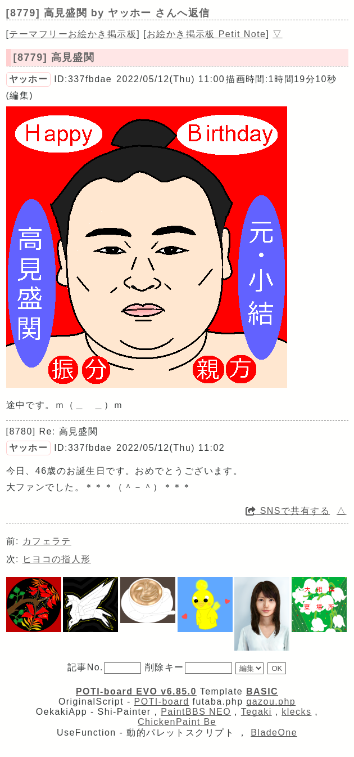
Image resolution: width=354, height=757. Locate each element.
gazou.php (271, 701)
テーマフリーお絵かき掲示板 (73, 34)
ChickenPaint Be (177, 722)
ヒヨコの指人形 (56, 559)
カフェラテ (46, 541)
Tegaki (256, 711)
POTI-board (161, 701)
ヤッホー (28, 79)
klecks (296, 711)
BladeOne (274, 732)
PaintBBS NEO (196, 711)
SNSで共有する (288, 511)
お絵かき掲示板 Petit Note (206, 34)
